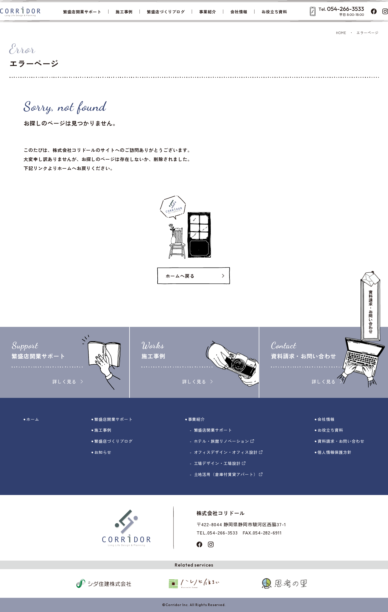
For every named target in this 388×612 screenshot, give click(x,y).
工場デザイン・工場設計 (220, 463)
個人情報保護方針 (335, 452)
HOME (341, 32)
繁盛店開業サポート (82, 11)
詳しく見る (67, 381)
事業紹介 (207, 11)
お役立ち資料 (274, 11)
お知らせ (102, 452)
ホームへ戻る (180, 275)
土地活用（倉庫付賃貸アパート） (228, 474)
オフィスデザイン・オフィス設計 (228, 452)
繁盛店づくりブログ (166, 11)
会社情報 (238, 11)
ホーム (32, 419)
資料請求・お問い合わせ (341, 441)
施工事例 (124, 11)
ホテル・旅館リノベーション (224, 441)
